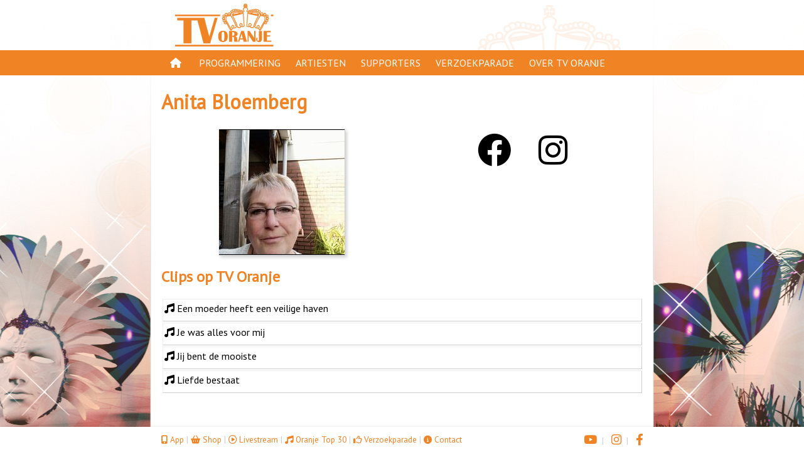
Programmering (240, 62)
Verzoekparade (475, 62)
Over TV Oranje (567, 62)
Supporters (391, 62)
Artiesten (321, 62)
